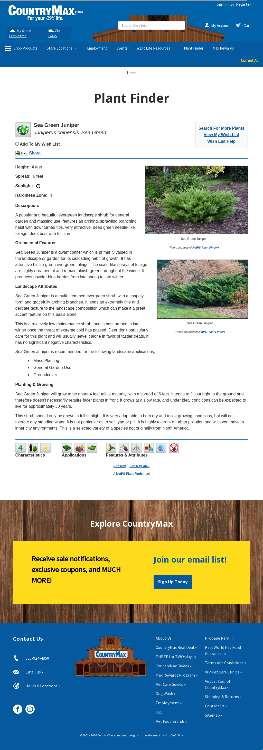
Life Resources (156, 48)
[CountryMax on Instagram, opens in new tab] (28, 707)
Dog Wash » (166, 693)
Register (243, 4)
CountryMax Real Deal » (176, 647)
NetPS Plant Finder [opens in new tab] (130, 474)
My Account (217, 25)
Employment (97, 48)
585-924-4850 (37, 658)
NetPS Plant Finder (205, 247)
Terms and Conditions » (225, 662)
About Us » (165, 638)
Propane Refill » (219, 638)
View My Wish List (221, 134)
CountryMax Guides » (174, 665)
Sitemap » (213, 715)
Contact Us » (216, 705)
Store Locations (62, 48)
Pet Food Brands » (171, 721)
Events (122, 48)
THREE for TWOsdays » (176, 656)
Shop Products (21, 48)
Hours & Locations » (42, 685)
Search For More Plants (222, 128)
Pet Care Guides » (171, 684)
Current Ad (249, 60)
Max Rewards (223, 48)
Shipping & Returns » (223, 696)
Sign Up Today (172, 582)
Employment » (169, 702)
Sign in (223, 4)
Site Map (120, 466)
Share (35, 153)
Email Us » (34, 672)
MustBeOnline (173, 735)
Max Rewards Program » (177, 675)
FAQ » (160, 712)
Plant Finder (193, 48)
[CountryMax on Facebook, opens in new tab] (15, 707)
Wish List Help (221, 141)
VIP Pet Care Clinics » (223, 672)
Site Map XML (139, 466)
